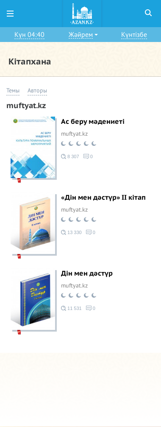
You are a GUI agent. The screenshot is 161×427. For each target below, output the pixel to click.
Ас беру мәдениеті (93, 122)
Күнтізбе (134, 35)
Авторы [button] (37, 90)
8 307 (70, 156)
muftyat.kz (74, 133)
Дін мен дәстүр (87, 273)
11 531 (71, 308)
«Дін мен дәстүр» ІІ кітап (103, 197)
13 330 (71, 232)
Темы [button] (12, 90)
